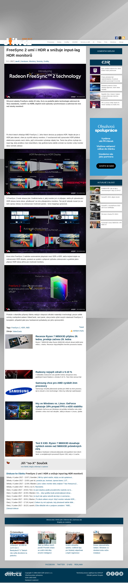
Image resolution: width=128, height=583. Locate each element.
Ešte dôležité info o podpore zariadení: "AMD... (53, 505)
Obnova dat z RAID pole (54, 520)
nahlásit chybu (78, 331)
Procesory (50, 42)
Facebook (50, 564)
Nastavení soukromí (31, 580)
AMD (28, 328)
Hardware (24, 61)
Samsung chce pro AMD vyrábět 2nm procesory (56, 384)
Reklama (78, 564)
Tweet (81, 327)
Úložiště (75, 42)
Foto (105, 42)
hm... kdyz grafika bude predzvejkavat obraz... (54, 493)
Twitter (61, 564)
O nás (69, 564)
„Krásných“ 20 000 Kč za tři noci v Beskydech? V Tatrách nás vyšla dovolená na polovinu (18, 550)
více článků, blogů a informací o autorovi (34, 467)
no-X (17, 61)
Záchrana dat (77, 520)
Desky (59, 42)
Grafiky (66, 42)
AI (93, 42)
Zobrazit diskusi (12, 508)
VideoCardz (17, 331)
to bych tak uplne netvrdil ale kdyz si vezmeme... (52, 496)
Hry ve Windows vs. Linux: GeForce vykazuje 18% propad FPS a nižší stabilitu (59, 405)
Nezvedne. (39, 487)
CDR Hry (106, 63)
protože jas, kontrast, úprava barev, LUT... (52, 480)
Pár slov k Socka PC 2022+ (110, 214)
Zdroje (121, 42)
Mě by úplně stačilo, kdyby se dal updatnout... (55, 477)
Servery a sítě (85, 42)
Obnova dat (68, 520)
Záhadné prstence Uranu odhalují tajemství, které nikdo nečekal (110, 87)
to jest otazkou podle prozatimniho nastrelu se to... (53, 490)
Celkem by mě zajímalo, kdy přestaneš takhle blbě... (55, 502)
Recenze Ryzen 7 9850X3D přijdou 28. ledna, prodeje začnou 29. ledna (57, 338)
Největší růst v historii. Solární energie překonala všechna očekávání (110, 96)
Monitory (113, 42)
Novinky (40, 61)
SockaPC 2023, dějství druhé (110, 197)
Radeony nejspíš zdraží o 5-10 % (54, 372)
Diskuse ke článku (15, 473)
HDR (23, 328)
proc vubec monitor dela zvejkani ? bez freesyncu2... (58, 484)
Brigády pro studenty (64, 522)
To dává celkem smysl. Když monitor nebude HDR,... (56, 499)
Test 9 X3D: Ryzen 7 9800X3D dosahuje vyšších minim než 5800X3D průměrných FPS (58, 446)
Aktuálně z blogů (106, 182)
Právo (99, 42)
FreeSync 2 (15, 328)
